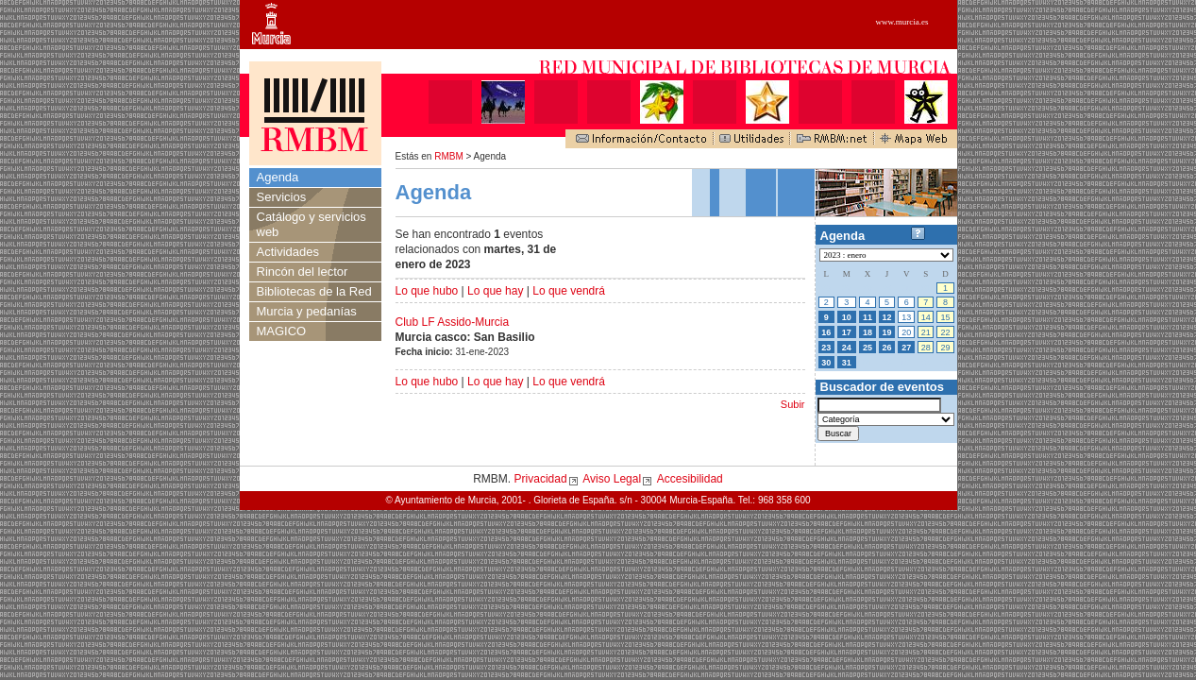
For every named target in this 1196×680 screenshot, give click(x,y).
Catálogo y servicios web (311, 224)
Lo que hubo (427, 291)
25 (867, 347)
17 (846, 332)
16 (826, 332)
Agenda (278, 177)
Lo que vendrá (568, 291)
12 (887, 317)
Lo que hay (495, 291)
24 (846, 347)
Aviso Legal (611, 478)
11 (867, 317)
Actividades (288, 252)
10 (846, 317)
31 (846, 362)
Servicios (282, 197)
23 (826, 347)
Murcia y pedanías (307, 311)
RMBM (448, 156)
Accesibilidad (690, 478)
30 (826, 362)
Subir (793, 404)
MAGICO (282, 331)
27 (906, 347)
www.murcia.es (902, 21)
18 (867, 332)
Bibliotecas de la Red (314, 291)
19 (887, 332)
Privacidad (540, 478)
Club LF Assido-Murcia (453, 322)
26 (887, 347)
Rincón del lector (302, 271)
